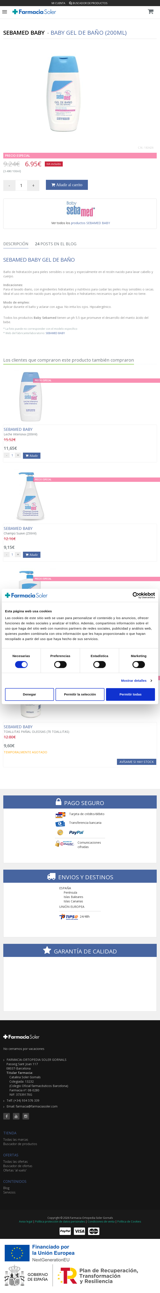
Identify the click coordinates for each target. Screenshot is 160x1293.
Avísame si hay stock (137, 762)
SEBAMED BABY (55, 333)
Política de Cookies (129, 1221)
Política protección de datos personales (60, 1221)
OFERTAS (10, 1155)
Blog (6, 1188)
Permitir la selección (80, 694)
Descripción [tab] (15, 243)
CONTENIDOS (14, 1181)
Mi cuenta (58, 3)
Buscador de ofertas (17, 1166)
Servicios (9, 1192)
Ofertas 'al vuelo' (15, 1170)
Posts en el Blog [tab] (56, 243)
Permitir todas (131, 694)
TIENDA (9, 1133)
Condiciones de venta (101, 1221)
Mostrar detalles (134, 680)
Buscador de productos (88, 3)
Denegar (29, 694)
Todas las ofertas (15, 1161)
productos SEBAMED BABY (90, 223)
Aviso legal (25, 1221)
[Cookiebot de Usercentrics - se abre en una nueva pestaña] (136, 595)
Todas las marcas (15, 1139)
